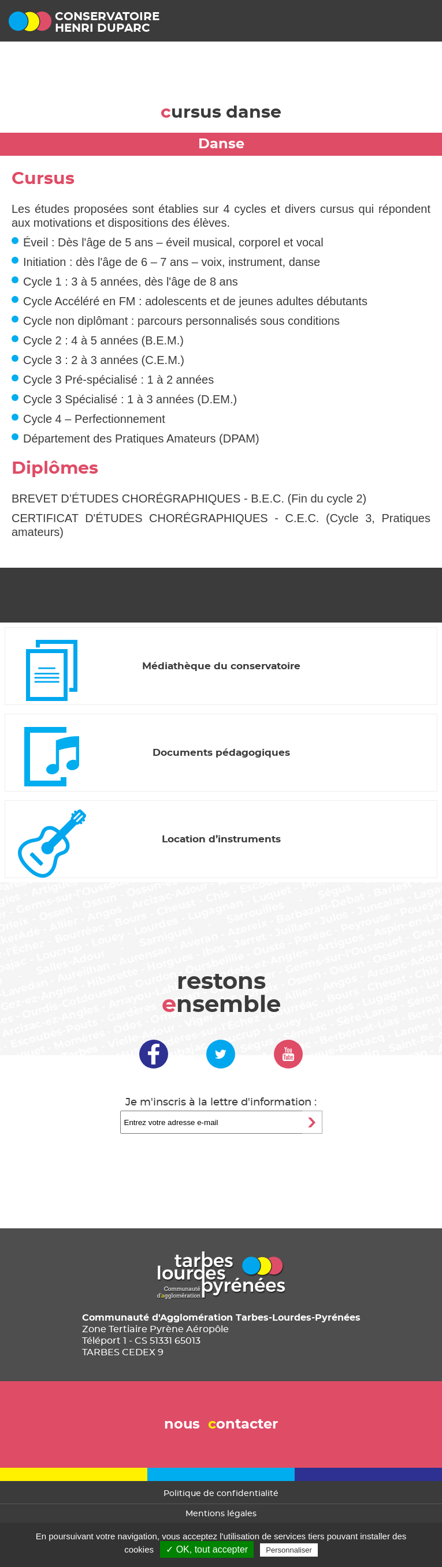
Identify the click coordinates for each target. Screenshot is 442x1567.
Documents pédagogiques (221, 753)
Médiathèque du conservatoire (221, 666)
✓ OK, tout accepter (207, 1549)
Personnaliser (289, 1550)
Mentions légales (221, 1514)
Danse (221, 144)
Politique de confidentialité (221, 1494)
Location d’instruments (221, 839)
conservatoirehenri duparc (107, 22)
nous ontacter (221, 1424)
